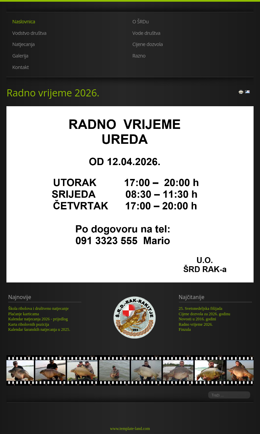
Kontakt (20, 67)
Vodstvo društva (29, 33)
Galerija (20, 55)
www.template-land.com (130, 428)
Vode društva (146, 33)
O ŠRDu (140, 21)
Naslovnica (23, 21)
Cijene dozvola (147, 44)
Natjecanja (23, 44)
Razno (139, 55)
